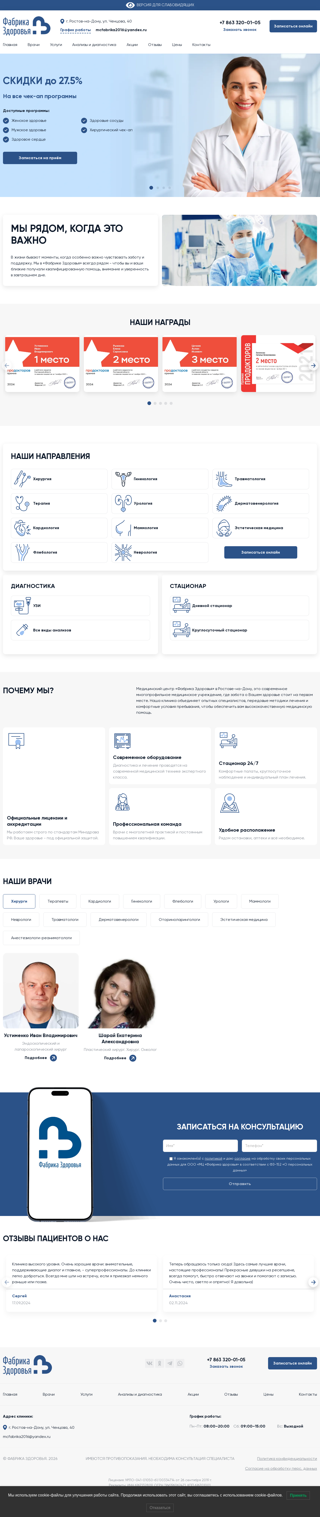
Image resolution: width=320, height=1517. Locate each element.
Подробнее (40, 1068)
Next (313, 366)
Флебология (47, 559)
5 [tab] (171, 403)
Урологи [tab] (221, 912)
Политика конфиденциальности (287, 1469)
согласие (242, 1169)
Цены (177, 44)
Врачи (34, 44)
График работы (75, 29)
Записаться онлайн (293, 26)
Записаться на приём (40, 157)
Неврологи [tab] (21, 930)
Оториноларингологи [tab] (179, 930)
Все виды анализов (54, 640)
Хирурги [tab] (19, 912)
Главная (10, 44)
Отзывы (155, 44)
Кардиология (48, 532)
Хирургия (44, 480)
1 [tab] (149, 404)
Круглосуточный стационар (221, 640)
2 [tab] (155, 403)
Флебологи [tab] (182, 912)
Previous (7, 366)
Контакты (201, 44)
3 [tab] (160, 403)
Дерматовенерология (258, 506)
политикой (213, 1169)
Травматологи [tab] (64, 930)
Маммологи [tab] (260, 912)
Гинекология (147, 480)
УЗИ (38, 614)
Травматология (251, 480)
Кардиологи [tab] (100, 912)
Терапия (43, 506)
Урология (145, 506)
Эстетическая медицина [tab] (244, 930)
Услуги (56, 44)
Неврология (147, 559)
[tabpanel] (42, 368)
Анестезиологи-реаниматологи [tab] (41, 948)
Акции (132, 44)
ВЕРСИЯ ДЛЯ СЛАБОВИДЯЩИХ (160, 4)
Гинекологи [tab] (141, 912)
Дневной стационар (214, 614)
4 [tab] (165, 403)
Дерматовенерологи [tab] (118, 930)
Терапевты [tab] (57, 912)
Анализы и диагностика (94, 44)
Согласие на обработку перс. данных (281, 1479)
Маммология (148, 532)
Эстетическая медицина (260, 532)
